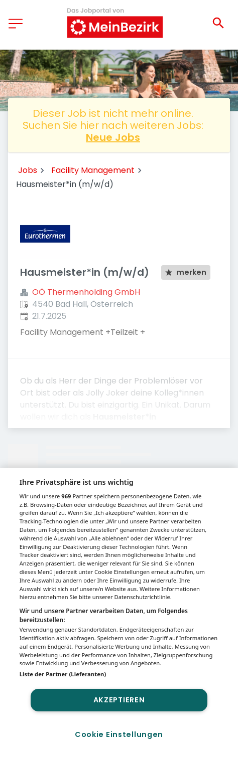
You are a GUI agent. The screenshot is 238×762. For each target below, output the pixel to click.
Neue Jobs (113, 137)
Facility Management (93, 170)
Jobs (27, 170)
